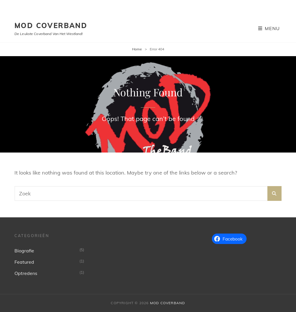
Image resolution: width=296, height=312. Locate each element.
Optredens (25, 273)
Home (137, 49)
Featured (24, 262)
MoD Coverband (50, 25)
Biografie (24, 251)
